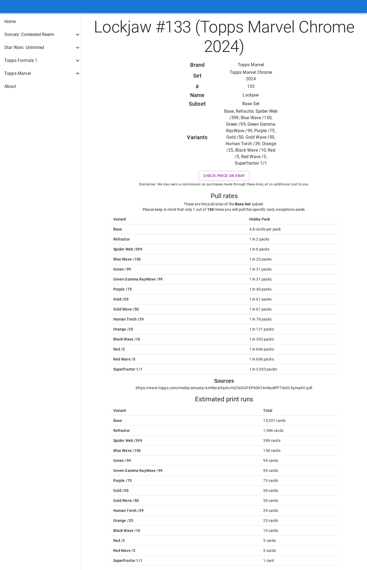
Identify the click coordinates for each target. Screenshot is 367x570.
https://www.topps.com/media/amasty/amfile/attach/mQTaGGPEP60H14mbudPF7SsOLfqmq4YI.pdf (224, 388)
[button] (40, 21)
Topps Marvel (251, 64)
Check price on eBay (224, 176)
